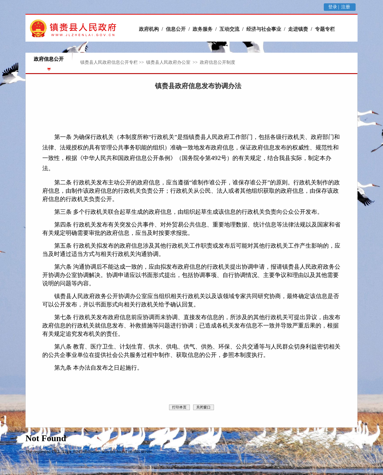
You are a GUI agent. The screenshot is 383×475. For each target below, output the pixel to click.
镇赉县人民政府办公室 (169, 62)
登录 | (334, 6)
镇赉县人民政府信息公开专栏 (109, 62)
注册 (346, 6)
